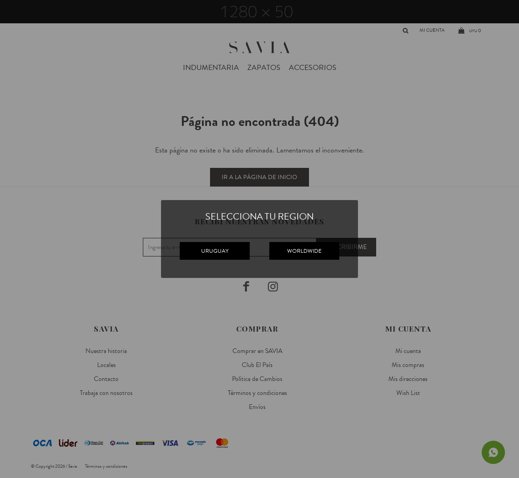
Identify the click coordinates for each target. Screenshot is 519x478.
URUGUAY (215, 251)
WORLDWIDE (304, 251)
